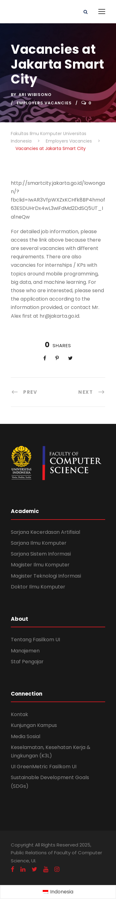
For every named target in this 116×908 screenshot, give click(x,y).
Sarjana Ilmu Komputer (39, 543)
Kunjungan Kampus (34, 725)
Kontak (19, 714)
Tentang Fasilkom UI (35, 639)
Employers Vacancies (44, 103)
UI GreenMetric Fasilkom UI (43, 766)
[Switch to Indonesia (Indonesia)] (58, 892)
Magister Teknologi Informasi (46, 575)
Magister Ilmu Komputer (40, 564)
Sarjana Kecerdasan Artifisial (45, 532)
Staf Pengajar (27, 661)
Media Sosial (25, 736)
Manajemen (25, 650)
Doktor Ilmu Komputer (38, 586)
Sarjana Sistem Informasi (41, 553)
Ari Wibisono (35, 95)
